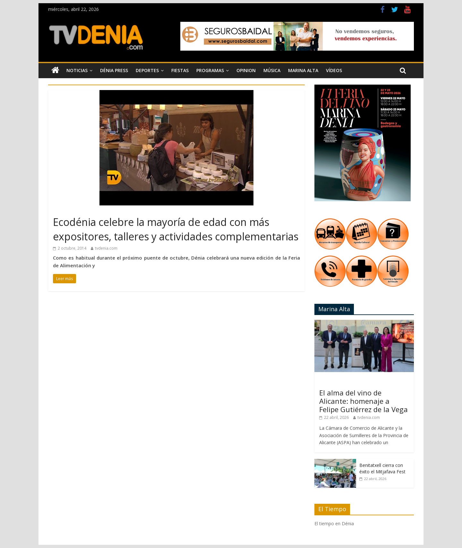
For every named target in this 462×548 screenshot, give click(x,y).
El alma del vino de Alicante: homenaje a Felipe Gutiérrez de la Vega (363, 401)
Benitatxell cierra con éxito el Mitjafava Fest (382, 468)
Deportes (147, 70)
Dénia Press (114, 70)
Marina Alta (303, 70)
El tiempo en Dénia (334, 523)
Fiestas (180, 70)
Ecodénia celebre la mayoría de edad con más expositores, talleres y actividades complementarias (175, 229)
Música (271, 70)
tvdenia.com (106, 248)
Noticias (77, 70)
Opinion (246, 70)
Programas (210, 70)
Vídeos (334, 70)
